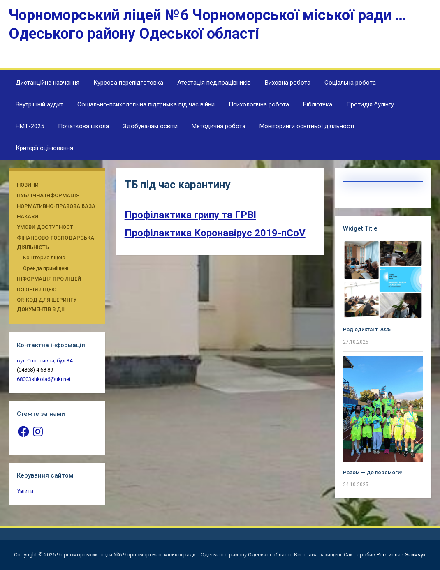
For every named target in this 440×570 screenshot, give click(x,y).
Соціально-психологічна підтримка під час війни (146, 104)
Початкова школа (83, 126)
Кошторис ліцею (44, 257)
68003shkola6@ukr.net (44, 379)
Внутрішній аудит (39, 104)
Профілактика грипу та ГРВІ (190, 215)
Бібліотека (317, 104)
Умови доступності (46, 227)
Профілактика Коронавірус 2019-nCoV (215, 233)
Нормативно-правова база (56, 206)
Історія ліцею (36, 289)
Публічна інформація (48, 195)
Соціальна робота (350, 82)
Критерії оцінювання (44, 148)
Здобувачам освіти (150, 126)
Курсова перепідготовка (128, 82)
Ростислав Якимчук (401, 555)
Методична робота (218, 126)
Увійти (25, 491)
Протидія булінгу (370, 104)
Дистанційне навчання (47, 82)
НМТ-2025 (30, 126)
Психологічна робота (259, 104)
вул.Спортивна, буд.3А (45, 361)
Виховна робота (287, 82)
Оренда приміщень (46, 268)
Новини (28, 185)
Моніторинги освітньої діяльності (306, 126)
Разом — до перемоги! (372, 472)
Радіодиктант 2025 (367, 329)
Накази (27, 216)
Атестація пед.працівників (214, 82)
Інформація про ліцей (49, 279)
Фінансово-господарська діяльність (55, 242)
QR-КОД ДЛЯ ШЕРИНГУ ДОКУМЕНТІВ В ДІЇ (46, 304)
